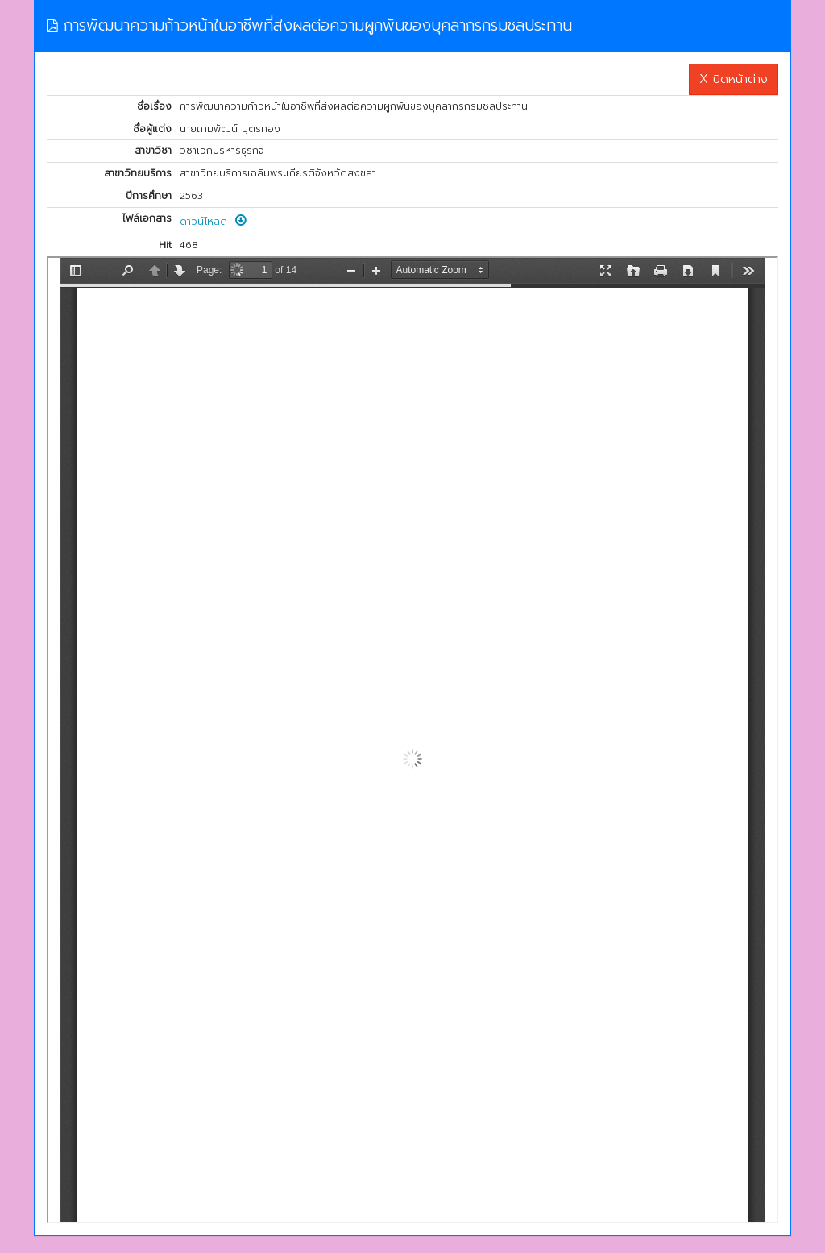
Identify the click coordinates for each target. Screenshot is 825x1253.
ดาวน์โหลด (213, 221)
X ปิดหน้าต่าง (733, 79)
